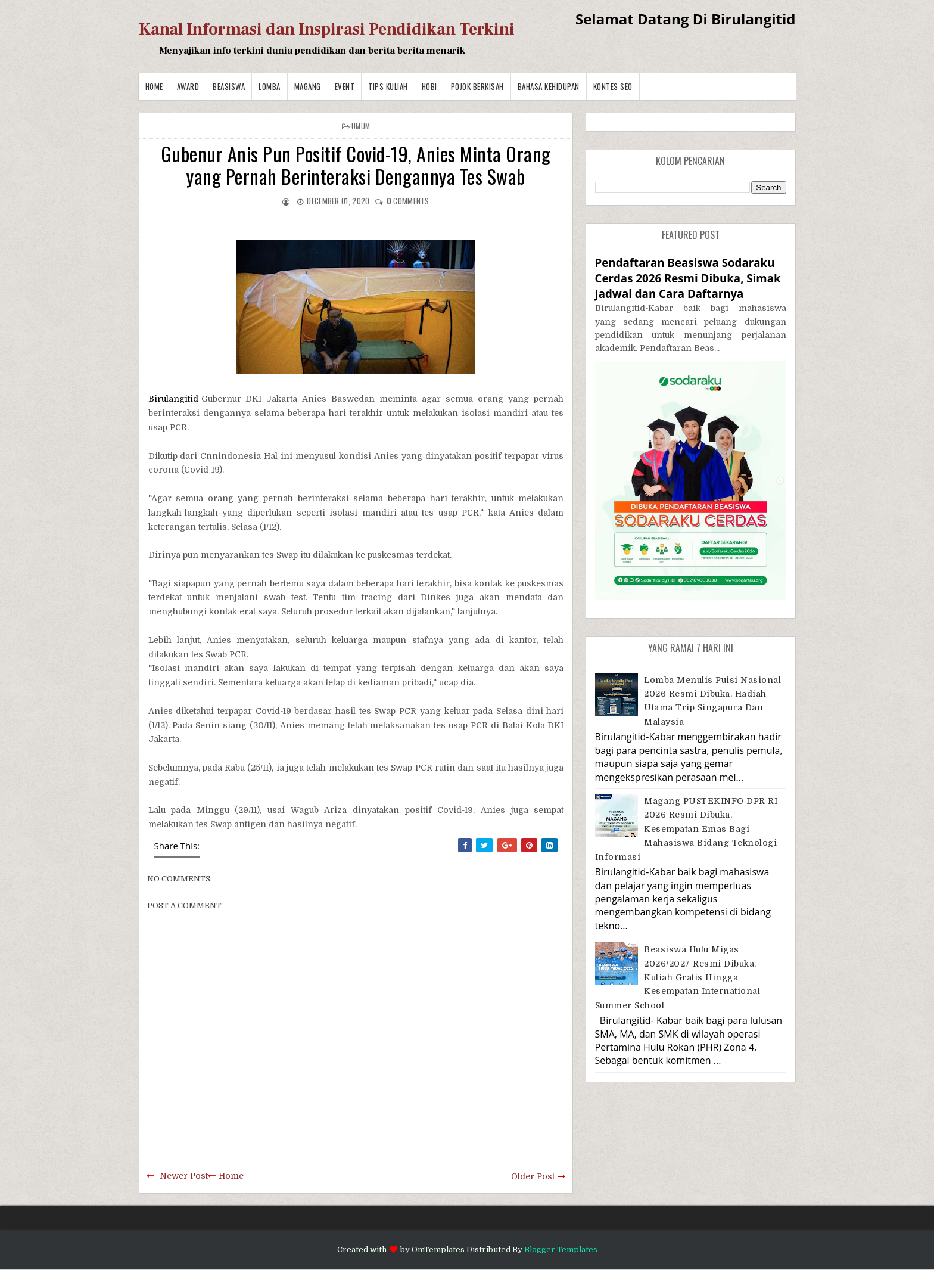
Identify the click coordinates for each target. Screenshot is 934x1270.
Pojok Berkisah (477, 86)
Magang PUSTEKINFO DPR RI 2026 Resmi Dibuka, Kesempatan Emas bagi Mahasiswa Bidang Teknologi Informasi (686, 829)
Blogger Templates (560, 1249)
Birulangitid (173, 398)
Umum (360, 126)
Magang (307, 86)
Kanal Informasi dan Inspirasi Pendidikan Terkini (327, 29)
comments (408, 201)
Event (345, 86)
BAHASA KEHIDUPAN (549, 86)
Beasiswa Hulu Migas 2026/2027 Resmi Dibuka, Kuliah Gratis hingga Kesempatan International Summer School (678, 977)
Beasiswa (229, 86)
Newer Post (184, 1176)
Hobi (429, 86)
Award (188, 86)
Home (154, 86)
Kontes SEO (613, 86)
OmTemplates (438, 1249)
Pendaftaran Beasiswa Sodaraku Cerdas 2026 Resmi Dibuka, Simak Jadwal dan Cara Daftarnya (688, 278)
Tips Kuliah (388, 86)
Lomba (270, 86)
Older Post (533, 1176)
